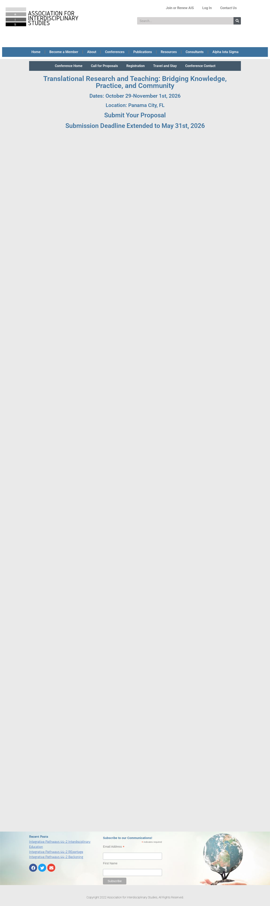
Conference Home (68, 66)
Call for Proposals (104, 66)
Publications (142, 52)
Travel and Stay (165, 66)
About (91, 52)
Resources (169, 52)
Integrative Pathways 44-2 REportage (56, 852)
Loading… (135, 479)
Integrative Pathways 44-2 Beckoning (56, 857)
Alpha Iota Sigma (225, 52)
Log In (207, 8)
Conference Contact (200, 66)
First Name (110, 863)
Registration (135, 66)
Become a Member (63, 52)
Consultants (195, 52)
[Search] (237, 21)
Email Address (113, 847)
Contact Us (228, 8)
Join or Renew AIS (180, 8)
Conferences (114, 52)
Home (35, 52)
